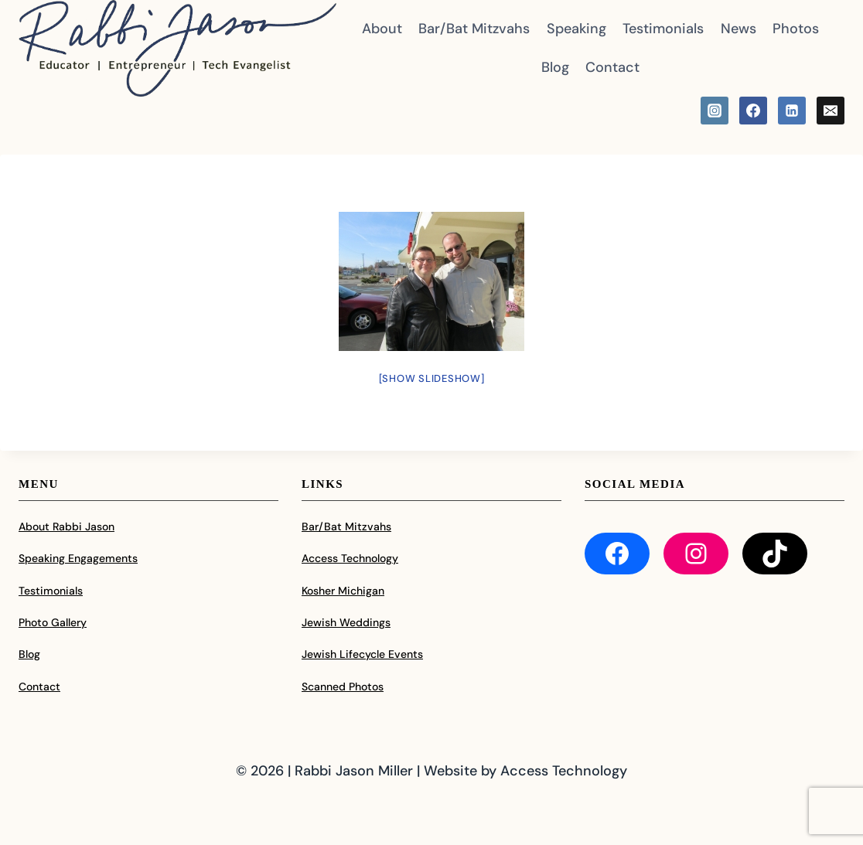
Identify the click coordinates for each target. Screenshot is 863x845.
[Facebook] (753, 110)
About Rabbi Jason (66, 526)
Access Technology (350, 558)
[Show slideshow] (432, 378)
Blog (555, 67)
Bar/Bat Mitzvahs (474, 28)
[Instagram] (714, 110)
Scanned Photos (343, 686)
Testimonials (663, 28)
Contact (612, 67)
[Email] (830, 110)
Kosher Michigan (343, 591)
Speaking (576, 28)
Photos (796, 28)
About (382, 28)
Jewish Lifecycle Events (362, 654)
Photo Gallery (53, 622)
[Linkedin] (792, 110)
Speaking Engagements (78, 558)
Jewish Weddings (346, 622)
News (738, 28)
